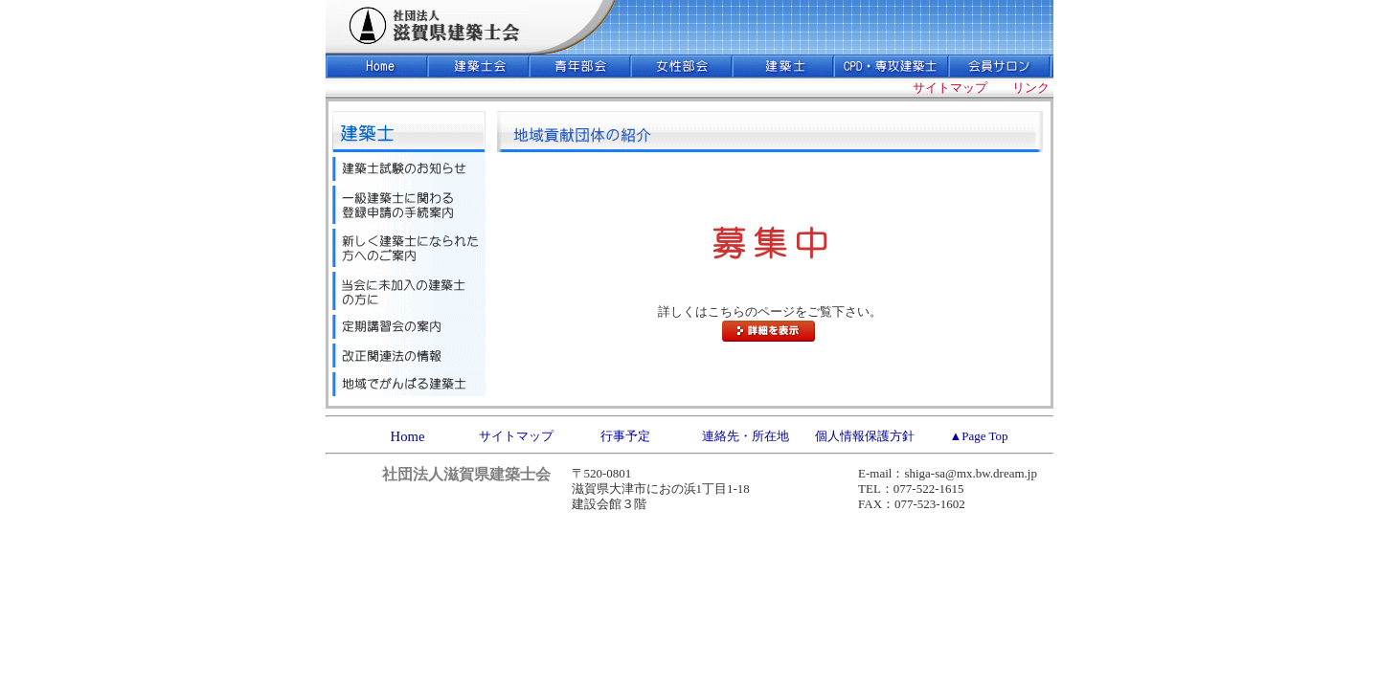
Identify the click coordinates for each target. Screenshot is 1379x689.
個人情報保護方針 (865, 436)
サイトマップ (516, 436)
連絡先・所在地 (745, 436)
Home (408, 436)
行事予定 (625, 436)
